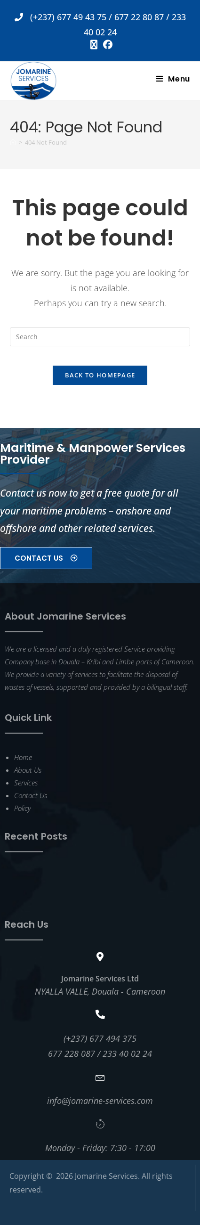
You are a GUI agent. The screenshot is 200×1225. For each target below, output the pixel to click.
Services (26, 782)
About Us (27, 770)
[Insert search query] (100, 336)
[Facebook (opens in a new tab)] (106, 44)
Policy (22, 808)
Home (23, 757)
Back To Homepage (100, 375)
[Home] (13, 142)
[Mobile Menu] (173, 79)
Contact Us (30, 795)
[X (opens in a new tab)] (94, 44)
